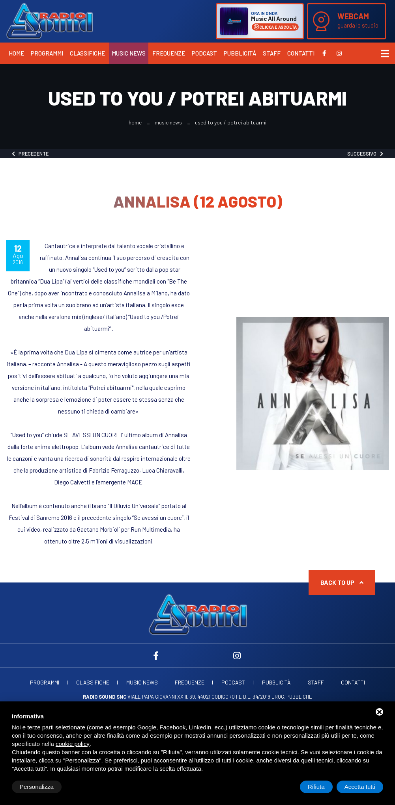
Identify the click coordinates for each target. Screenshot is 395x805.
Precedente (30, 153)
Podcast (204, 53)
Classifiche (87, 53)
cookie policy (73, 743)
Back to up (341, 582)
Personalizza (37, 786)
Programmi (47, 53)
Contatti (301, 53)
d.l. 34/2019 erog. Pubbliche (277, 697)
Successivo (365, 153)
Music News (129, 53)
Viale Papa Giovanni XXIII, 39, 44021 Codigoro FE (162, 697)
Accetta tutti (359, 786)
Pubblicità (240, 53)
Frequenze (168, 53)
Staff (272, 53)
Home (16, 53)
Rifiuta (316, 786)
